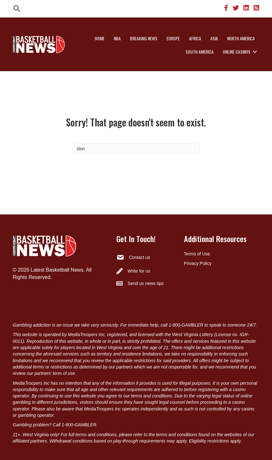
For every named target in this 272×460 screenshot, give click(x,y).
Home (100, 38)
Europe (173, 38)
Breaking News (143, 38)
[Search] (136, 148)
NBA (117, 38)
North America (241, 38)
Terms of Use (197, 253)
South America (200, 51)
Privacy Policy (198, 263)
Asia (214, 38)
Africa (195, 38)
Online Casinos (236, 51)
